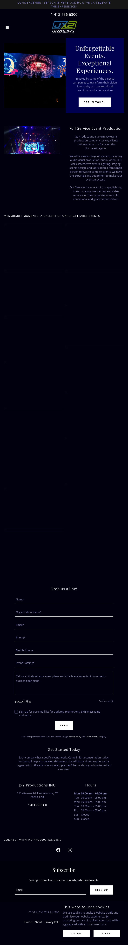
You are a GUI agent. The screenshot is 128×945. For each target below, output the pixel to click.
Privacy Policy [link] (75, 736)
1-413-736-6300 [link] (64, 14)
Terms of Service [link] (93, 736)
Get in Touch (95, 102)
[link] (64, 27)
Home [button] (28, 922)
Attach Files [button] (24, 701)
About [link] (38, 922)
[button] (13, 27)
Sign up (101, 889)
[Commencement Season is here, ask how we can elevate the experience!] (64, 4)
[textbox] (64, 599)
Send (64, 725)
